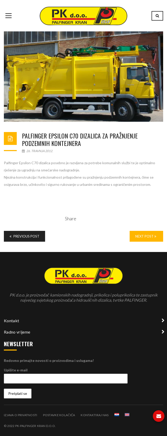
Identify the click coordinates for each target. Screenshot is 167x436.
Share (70, 218)
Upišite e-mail (16, 370)
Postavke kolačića (59, 415)
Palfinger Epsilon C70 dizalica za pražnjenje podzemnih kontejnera (80, 139)
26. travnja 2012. (37, 151)
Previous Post (24, 236)
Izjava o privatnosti (20, 415)
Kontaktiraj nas (94, 415)
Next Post (145, 236)
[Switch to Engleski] (127, 414)
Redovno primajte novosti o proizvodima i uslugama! (49, 360)
